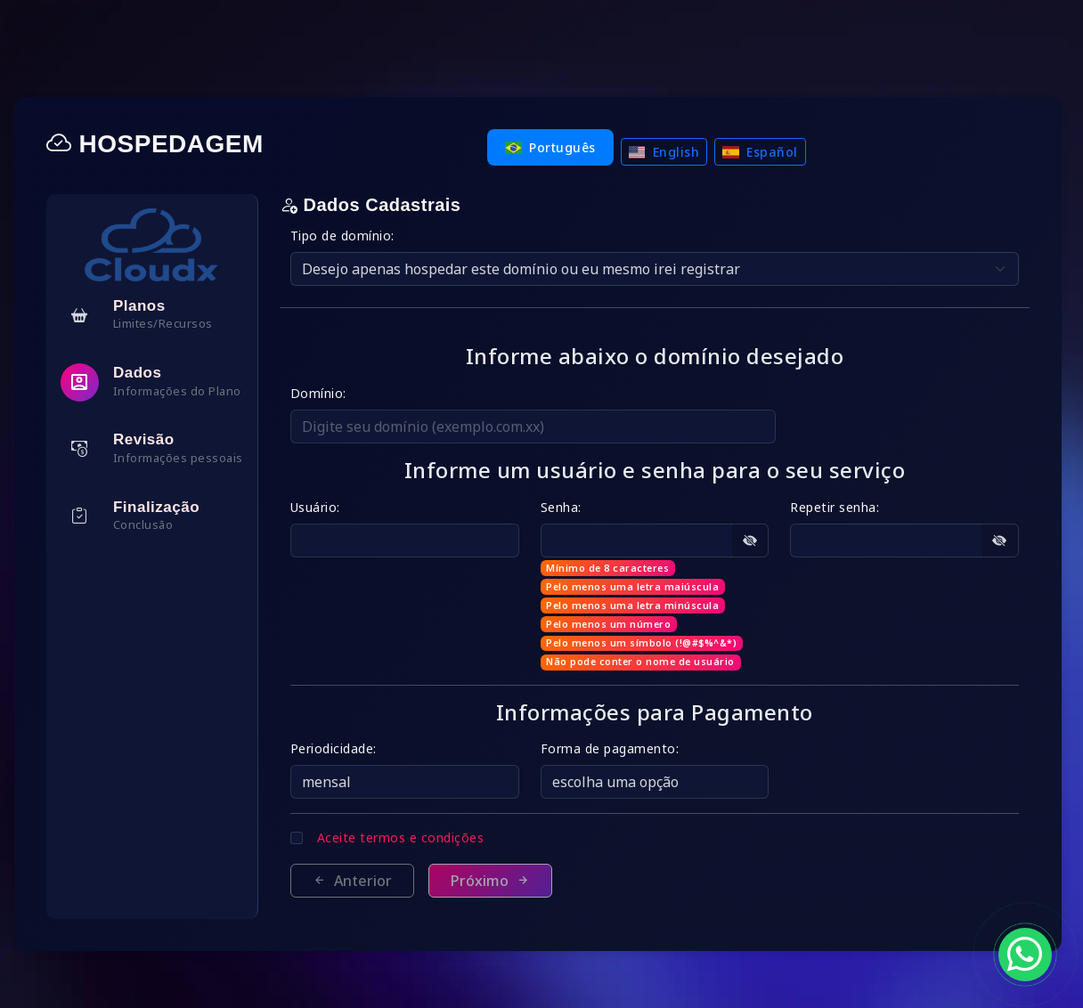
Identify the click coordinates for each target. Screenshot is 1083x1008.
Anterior (368, 880)
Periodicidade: (349, 748)
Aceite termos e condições (417, 837)
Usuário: (331, 507)
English (672, 151)
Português (558, 147)
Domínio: (334, 393)
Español (768, 151)
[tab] (168, 314)
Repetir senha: (839, 507)
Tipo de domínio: (358, 235)
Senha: (571, 507)
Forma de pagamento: (620, 748)
